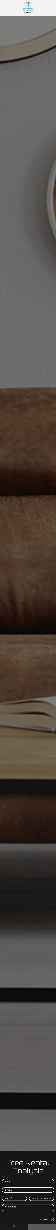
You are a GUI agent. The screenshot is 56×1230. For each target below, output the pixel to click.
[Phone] (28, 1190)
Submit (45, 1219)
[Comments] (28, 1208)
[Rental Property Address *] (41, 1198)
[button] (14, 1227)
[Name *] (28, 1181)
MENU (28, 13)
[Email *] (14, 1198)
